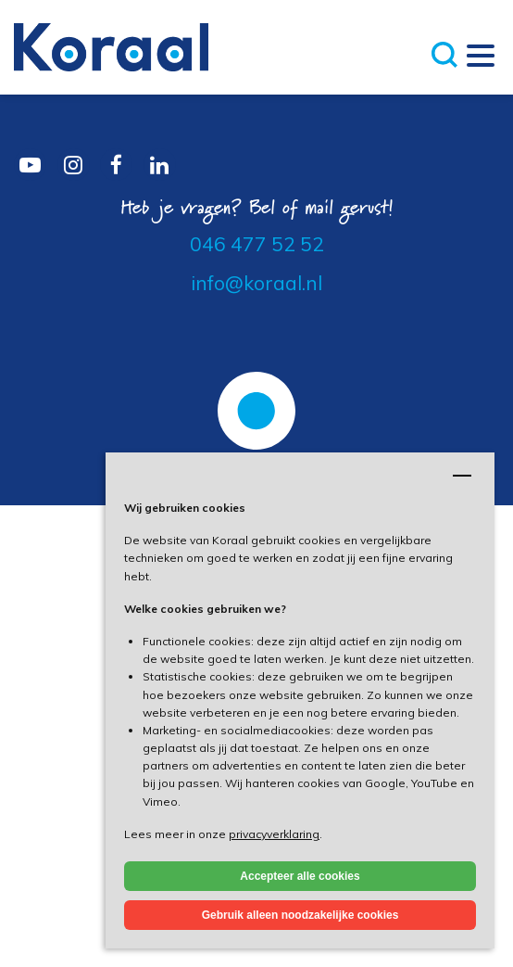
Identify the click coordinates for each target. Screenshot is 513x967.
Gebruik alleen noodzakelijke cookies (300, 915)
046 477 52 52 (257, 244)
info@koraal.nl (256, 283)
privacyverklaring (274, 834)
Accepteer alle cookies (299, 876)
